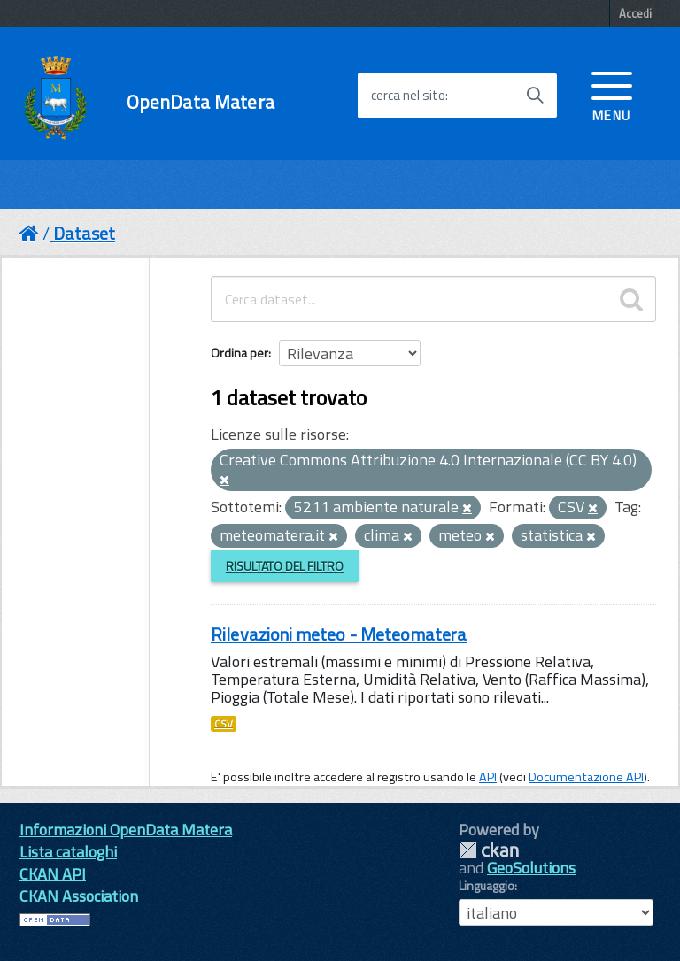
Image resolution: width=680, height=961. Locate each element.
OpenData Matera (200, 102)
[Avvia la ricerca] (535, 95)
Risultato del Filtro (285, 566)
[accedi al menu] (611, 95)
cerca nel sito (408, 95)
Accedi (635, 13)
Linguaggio (486, 886)
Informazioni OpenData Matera (125, 830)
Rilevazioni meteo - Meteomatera (339, 634)
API (488, 777)
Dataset (84, 233)
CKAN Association (78, 896)
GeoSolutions (531, 868)
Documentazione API (586, 777)
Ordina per (239, 352)
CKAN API (52, 874)
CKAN (489, 850)
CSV (223, 724)
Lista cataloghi (68, 852)
